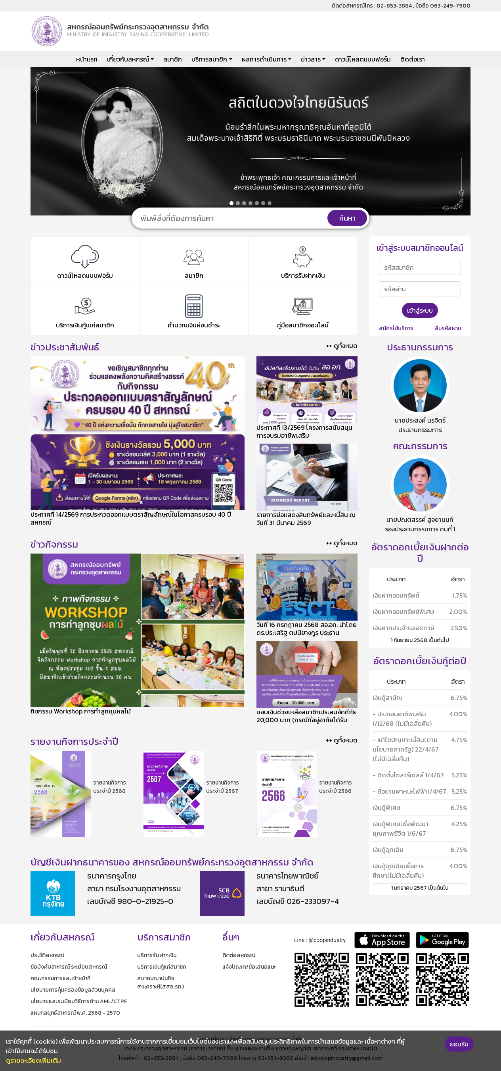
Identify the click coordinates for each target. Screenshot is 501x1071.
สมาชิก (172, 59)
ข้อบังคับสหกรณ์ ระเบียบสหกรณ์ (69, 967)
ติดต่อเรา (412, 59)
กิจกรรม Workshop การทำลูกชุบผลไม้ (81, 711)
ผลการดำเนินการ (264, 59)
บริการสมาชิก (209, 59)
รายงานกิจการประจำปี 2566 (335, 787)
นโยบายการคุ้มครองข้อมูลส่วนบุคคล (73, 990)
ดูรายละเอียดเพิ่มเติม (33, 1060)
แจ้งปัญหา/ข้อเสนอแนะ (249, 967)
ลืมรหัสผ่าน (448, 328)
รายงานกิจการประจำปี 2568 (109, 787)
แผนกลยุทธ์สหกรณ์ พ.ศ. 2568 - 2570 (75, 1013)
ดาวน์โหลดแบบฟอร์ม (363, 59)
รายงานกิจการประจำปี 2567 (222, 787)
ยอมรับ (459, 1044)
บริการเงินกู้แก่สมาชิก (161, 967)
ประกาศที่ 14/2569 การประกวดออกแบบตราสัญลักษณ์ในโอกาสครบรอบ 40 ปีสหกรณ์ (131, 518)
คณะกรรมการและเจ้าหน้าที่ (60, 978)
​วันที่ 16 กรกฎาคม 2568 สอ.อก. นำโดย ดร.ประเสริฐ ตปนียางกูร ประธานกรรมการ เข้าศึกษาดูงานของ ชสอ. (306, 632)
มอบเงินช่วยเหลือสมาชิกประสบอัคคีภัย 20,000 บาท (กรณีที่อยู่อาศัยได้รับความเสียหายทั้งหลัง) (306, 720)
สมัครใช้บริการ (396, 328)
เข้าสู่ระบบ (420, 310)
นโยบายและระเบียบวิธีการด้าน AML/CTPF (79, 1001)
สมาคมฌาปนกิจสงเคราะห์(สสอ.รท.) (160, 982)
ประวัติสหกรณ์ (47, 955)
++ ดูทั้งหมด (342, 346)
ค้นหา (347, 218)
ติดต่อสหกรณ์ (238, 955)
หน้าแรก (87, 59)
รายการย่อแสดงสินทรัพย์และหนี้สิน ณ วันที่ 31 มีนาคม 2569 (306, 519)
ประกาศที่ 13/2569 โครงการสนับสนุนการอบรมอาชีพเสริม (304, 431)
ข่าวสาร (311, 59)
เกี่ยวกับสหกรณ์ (128, 59)
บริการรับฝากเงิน (156, 955)
